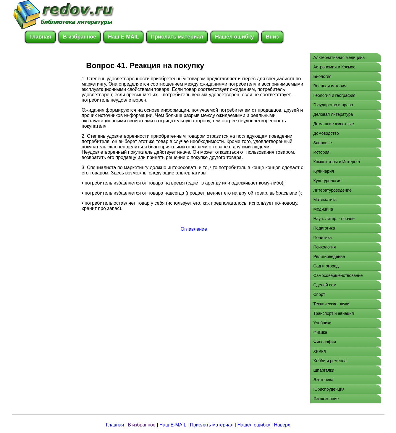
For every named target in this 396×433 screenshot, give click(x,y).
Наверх (282, 424)
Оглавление (194, 229)
